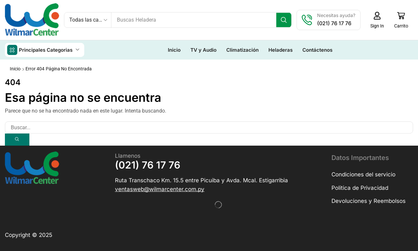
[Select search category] (87, 19)
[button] (378, 20)
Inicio (15, 68)
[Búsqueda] (284, 19)
